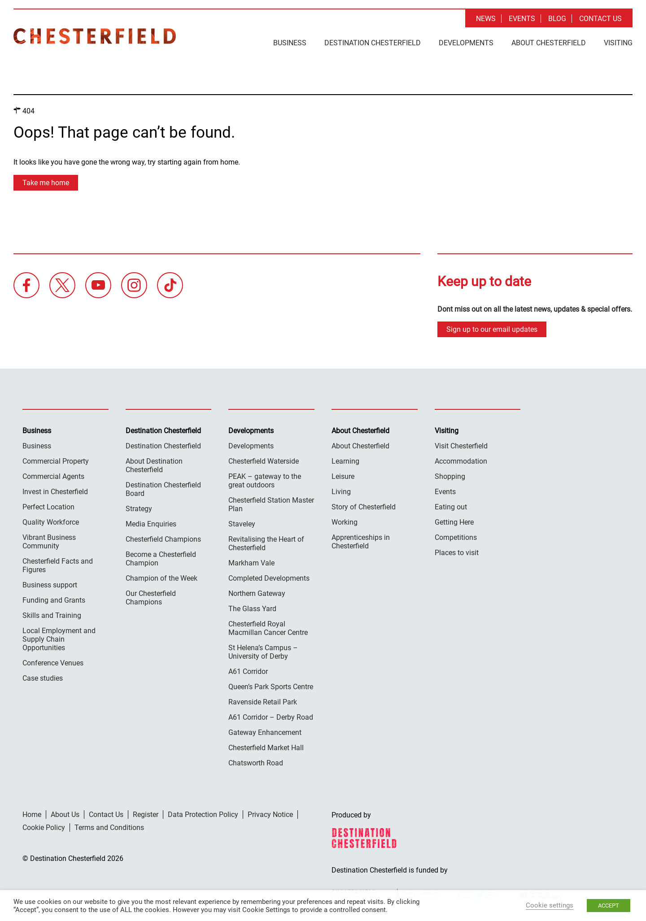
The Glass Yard (252, 608)
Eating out (451, 507)
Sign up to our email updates (491, 329)
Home (31, 814)
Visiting (618, 43)
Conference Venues (52, 663)
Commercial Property (55, 461)
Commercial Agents (53, 476)
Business (289, 43)
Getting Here (454, 522)
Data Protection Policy (203, 814)
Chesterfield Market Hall (266, 747)
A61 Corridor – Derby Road (270, 717)
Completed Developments (269, 578)
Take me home (45, 182)
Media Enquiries (151, 524)
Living (341, 491)
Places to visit (457, 552)
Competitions (456, 537)
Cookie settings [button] (549, 905)
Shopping (450, 476)
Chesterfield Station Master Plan (271, 504)
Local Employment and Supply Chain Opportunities (59, 639)
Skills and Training (51, 615)
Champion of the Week (161, 578)
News (486, 18)
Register (145, 814)
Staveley (241, 524)
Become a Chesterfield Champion (161, 558)
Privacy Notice (270, 814)
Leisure (343, 476)
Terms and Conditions (109, 827)
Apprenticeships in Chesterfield (361, 541)
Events (522, 18)
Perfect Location (48, 507)
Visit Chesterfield (461, 446)
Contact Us (600, 18)
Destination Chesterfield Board (163, 489)
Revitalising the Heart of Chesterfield (266, 543)
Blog (557, 18)
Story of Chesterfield (364, 507)
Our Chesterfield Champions (151, 597)
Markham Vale (251, 563)
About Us (65, 814)
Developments (466, 43)
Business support (49, 585)
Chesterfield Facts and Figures (57, 565)
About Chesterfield (548, 43)
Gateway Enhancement (264, 732)
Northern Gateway (256, 593)
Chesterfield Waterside (263, 461)
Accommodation (461, 461)
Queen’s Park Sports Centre (270, 686)
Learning (345, 461)
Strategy (139, 508)
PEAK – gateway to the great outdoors (264, 480)
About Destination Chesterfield (154, 465)
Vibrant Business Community (49, 541)
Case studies (42, 678)
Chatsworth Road (255, 763)
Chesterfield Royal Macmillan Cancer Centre (268, 628)
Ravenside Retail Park (262, 702)
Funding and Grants (53, 600)
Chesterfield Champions (163, 539)
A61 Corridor (248, 671)
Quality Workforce (50, 522)
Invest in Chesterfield (55, 491)
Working (345, 522)
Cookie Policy (43, 827)
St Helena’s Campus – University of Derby (263, 651)
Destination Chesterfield (94, 36)
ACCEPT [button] (608, 905)
